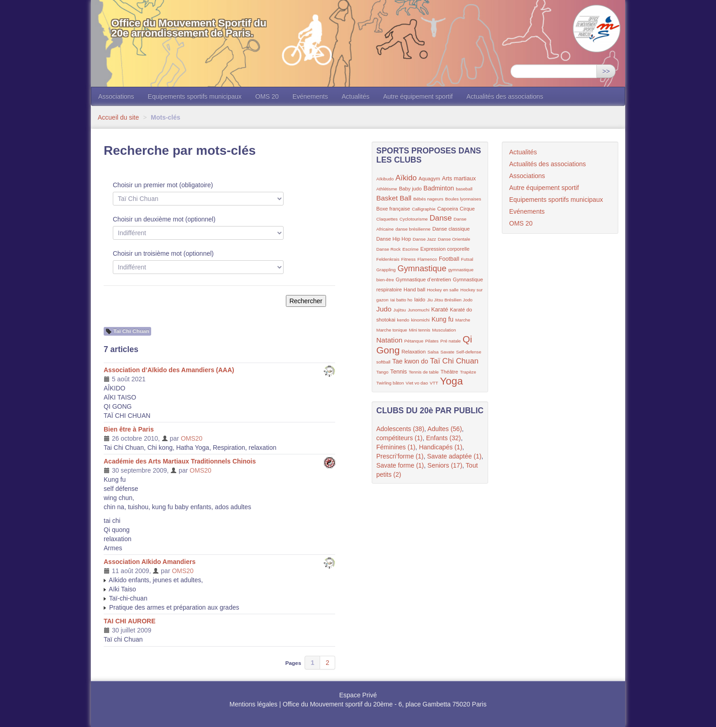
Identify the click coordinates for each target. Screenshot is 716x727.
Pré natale (450, 340)
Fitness (408, 259)
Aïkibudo (385, 178)
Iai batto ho (401, 299)
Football (449, 259)
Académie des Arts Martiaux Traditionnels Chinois (180, 461)
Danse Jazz (424, 239)
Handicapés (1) (440, 447)
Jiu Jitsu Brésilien (445, 299)
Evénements (310, 96)
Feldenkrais (388, 259)
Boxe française (393, 208)
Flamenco (427, 259)
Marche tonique (391, 329)
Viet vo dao (416, 382)
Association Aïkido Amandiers (149, 561)
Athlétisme (386, 188)
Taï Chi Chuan (454, 361)
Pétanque (413, 340)
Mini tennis (419, 329)
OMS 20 (267, 96)
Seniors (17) (444, 465)
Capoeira (447, 208)
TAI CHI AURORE (130, 621)
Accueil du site (118, 117)
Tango (382, 371)
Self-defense (468, 351)
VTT (434, 382)
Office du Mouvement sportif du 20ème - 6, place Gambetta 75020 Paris (384, 704)
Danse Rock (388, 249)
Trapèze (468, 371)
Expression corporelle (445, 249)
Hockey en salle (442, 289)
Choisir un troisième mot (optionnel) (163, 253)
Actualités (355, 96)
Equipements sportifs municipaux (195, 96)
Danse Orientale (454, 239)
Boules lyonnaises (463, 198)
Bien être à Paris (129, 429)
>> (606, 71)
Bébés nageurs (428, 198)
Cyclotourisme (414, 218)
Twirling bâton (390, 382)
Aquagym (429, 178)
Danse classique (451, 229)
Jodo (468, 299)
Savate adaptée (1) (454, 456)
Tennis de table (424, 371)
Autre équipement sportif (418, 96)
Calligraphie (424, 208)
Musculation (444, 329)
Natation (389, 340)
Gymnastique (421, 268)
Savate (447, 351)
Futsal (467, 259)
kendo (403, 319)
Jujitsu (399, 309)
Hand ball (414, 289)
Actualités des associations (504, 96)
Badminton (438, 188)
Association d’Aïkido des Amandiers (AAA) (169, 370)
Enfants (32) (443, 438)
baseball (464, 188)
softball (383, 361)
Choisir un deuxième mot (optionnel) (164, 219)
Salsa (433, 351)
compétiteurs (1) (399, 438)
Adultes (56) (444, 428)
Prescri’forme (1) (399, 456)
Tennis (398, 372)
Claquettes (387, 218)
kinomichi (420, 319)
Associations (116, 96)
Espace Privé (358, 695)
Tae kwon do (410, 361)
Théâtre (449, 371)
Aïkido (406, 178)
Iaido (419, 299)
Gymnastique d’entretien (423, 279)
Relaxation (413, 351)
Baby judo (410, 188)
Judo (383, 309)
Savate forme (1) (400, 465)
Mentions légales (254, 704)
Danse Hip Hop (393, 239)
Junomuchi (418, 309)
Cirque (467, 208)
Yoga (451, 381)
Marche (462, 319)
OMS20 (191, 438)
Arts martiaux (459, 178)
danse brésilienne (413, 229)
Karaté (439, 309)
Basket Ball (393, 198)
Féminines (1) (396, 447)
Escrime (410, 249)
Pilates (431, 340)
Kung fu (442, 319)
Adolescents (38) (400, 428)
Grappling (385, 269)
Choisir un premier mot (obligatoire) (163, 185)
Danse (441, 218)
